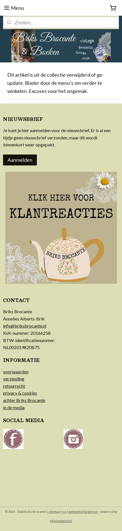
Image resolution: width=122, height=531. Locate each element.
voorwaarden (15, 371)
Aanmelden (20, 160)
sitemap (54, 511)
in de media (14, 407)
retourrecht (14, 386)
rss (64, 511)
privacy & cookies (20, 393)
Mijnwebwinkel (61, 521)
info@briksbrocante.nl (24, 325)
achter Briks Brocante (24, 400)
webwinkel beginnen (83, 511)
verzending (13, 378)
